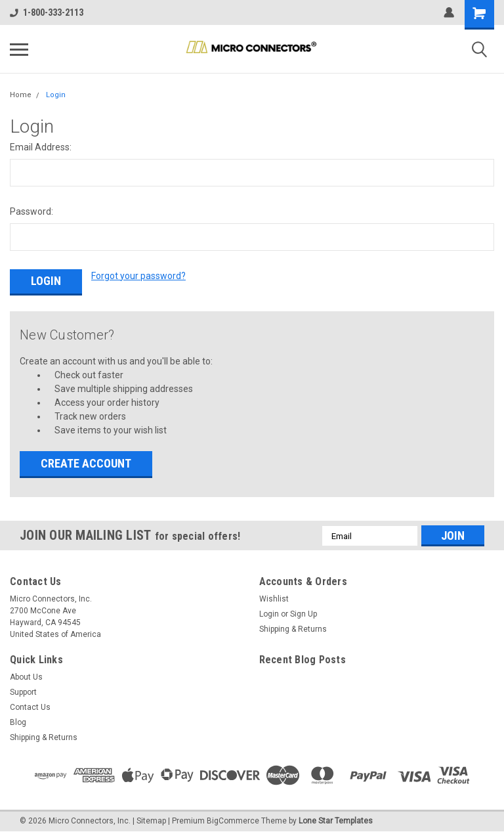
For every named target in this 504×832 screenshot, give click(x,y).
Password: (31, 211)
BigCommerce (233, 818)
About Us (26, 675)
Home (21, 95)
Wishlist (274, 597)
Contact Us (30, 705)
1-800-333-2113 (46, 12)
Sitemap (151, 818)
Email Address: (41, 147)
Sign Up (303, 612)
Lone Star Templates (336, 818)
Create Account (86, 461)
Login (56, 95)
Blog (18, 720)
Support (23, 690)
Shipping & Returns (293, 627)
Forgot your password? (138, 276)
